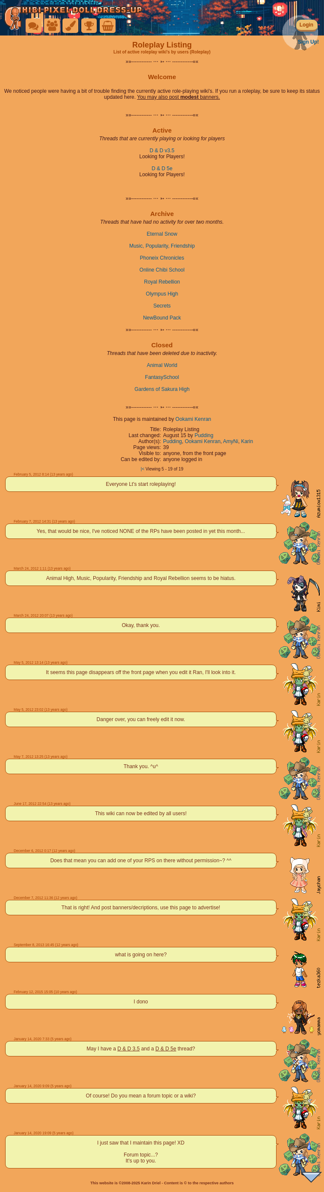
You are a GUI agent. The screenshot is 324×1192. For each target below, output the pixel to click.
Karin (247, 441)
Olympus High (162, 294)
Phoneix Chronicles (162, 258)
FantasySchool (162, 377)
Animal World (162, 365)
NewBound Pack (162, 318)
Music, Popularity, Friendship (162, 246)
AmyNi (230, 441)
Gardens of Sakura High (162, 389)
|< (142, 469)
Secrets (162, 306)
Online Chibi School (162, 270)
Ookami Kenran (193, 419)
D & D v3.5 (161, 151)
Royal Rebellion (162, 282)
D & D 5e (162, 169)
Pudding (203, 435)
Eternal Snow (162, 234)
